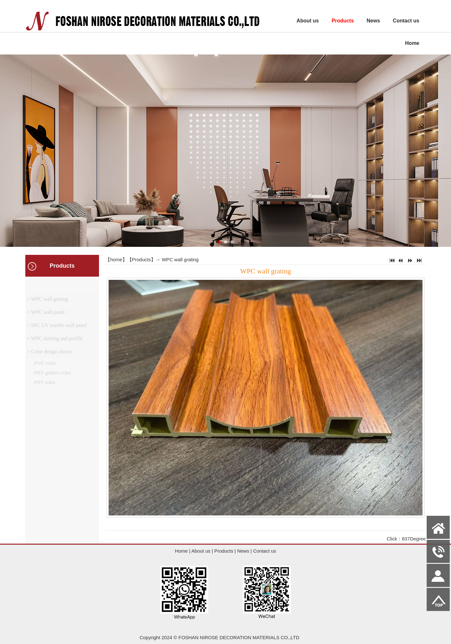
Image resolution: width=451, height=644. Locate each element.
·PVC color (44, 364)
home (116, 259)
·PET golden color (51, 374)
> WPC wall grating (47, 300)
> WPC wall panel (46, 313)
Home (412, 43)
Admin (10, 639)
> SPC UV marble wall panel (57, 327)
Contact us (406, 20)
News (373, 20)
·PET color (43, 384)
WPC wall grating (180, 259)
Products (343, 20)
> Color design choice (49, 353)
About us (308, 20)
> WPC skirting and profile (55, 340)
